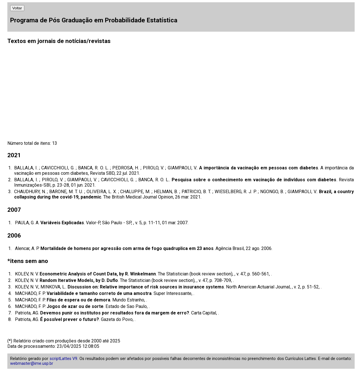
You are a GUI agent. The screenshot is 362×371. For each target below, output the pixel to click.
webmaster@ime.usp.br (31, 363)
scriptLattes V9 (63, 358)
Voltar (17, 8)
